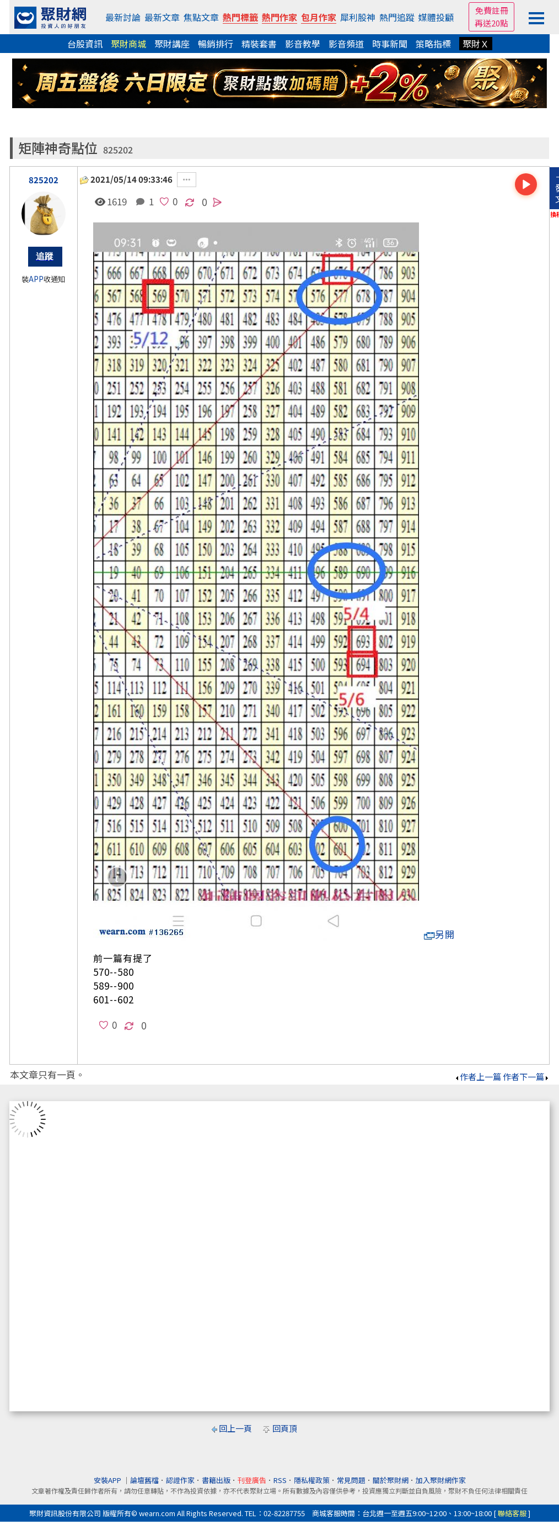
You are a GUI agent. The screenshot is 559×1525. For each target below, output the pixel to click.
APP (36, 279)
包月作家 (318, 17)
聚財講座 (172, 43)
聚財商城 (128, 43)
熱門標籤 (240, 17)
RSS (280, 1480)
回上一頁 (235, 1428)
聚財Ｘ (476, 43)
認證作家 (180, 1480)
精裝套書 (259, 43)
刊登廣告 (252, 1480)
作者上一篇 (477, 1076)
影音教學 (302, 43)
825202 (118, 150)
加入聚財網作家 (441, 1480)
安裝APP (108, 1480)
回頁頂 (284, 1428)
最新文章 (162, 17)
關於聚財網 (391, 1480)
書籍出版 (216, 1480)
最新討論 (123, 17)
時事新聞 (389, 43)
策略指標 (433, 43)
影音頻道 (346, 43)
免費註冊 (491, 10)
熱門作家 (279, 17)
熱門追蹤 (397, 17)
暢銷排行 (215, 43)
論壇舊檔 (144, 1480)
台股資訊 (85, 43)
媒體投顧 (436, 17)
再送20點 (491, 23)
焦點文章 (201, 17)
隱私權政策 (312, 1480)
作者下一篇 (526, 1076)
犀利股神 (357, 17)
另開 (439, 934)
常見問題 (351, 1480)
